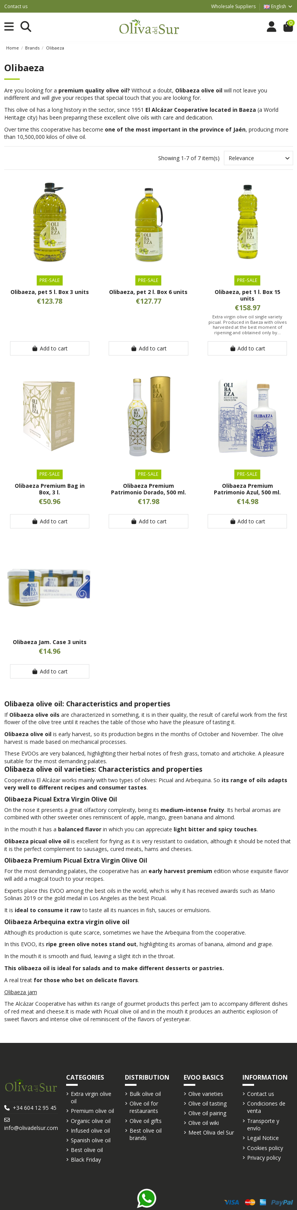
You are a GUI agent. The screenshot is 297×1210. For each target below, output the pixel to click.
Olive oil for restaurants (144, 1107)
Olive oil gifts (146, 1121)
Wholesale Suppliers (233, 6)
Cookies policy (265, 1148)
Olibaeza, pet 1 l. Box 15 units (247, 295)
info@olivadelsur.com (31, 1127)
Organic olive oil (91, 1121)
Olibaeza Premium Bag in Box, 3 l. (50, 489)
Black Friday (86, 1159)
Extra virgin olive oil (91, 1097)
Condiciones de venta (266, 1107)
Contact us (15, 6)
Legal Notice (263, 1138)
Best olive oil (87, 1150)
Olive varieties (205, 1093)
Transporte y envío (263, 1124)
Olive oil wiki (203, 1122)
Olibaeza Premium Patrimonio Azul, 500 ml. (247, 489)
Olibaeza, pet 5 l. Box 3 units (49, 292)
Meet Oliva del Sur (211, 1132)
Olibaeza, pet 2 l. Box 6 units (148, 292)
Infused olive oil (90, 1130)
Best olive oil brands (146, 1134)
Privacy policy (264, 1157)
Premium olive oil (92, 1110)
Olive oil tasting (207, 1103)
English (278, 6)
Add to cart (50, 348)
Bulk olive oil (145, 1093)
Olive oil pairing (207, 1113)
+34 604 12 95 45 (34, 1107)
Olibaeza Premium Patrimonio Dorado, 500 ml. (148, 489)
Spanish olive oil (91, 1140)
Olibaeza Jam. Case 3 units (50, 642)
